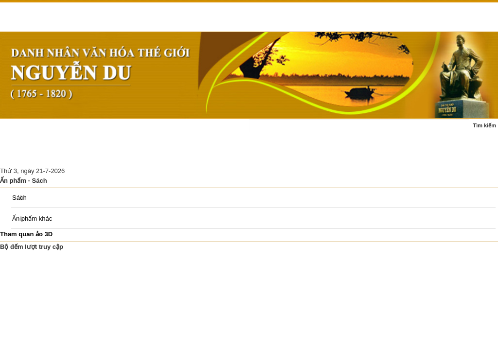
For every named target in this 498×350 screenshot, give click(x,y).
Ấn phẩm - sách (28, 154)
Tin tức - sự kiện (71, 130)
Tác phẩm (192, 130)
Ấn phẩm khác (32, 218)
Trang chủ (20, 130)
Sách (19, 197)
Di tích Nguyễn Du (161, 154)
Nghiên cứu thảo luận (93, 154)
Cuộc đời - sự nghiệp (135, 130)
